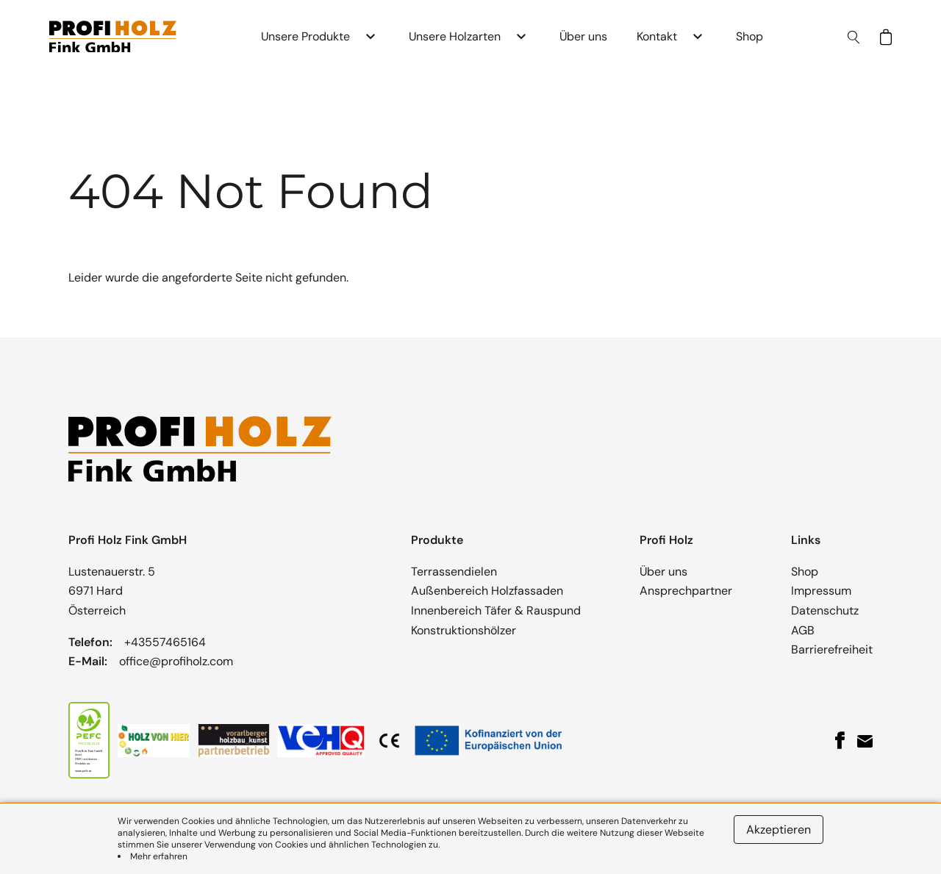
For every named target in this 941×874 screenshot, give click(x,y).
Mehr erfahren (158, 856)
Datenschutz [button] (825, 610)
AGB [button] (803, 630)
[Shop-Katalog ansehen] (886, 37)
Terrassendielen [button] (454, 571)
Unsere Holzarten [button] (455, 36)
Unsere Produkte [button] (305, 36)
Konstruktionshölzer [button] (463, 630)
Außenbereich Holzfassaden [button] (487, 590)
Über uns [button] (583, 36)
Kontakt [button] (657, 36)
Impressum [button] (821, 590)
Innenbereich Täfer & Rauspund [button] (496, 610)
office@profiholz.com (176, 661)
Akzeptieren (778, 829)
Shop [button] (749, 36)
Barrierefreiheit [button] (832, 649)
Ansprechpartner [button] (686, 590)
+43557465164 (165, 642)
